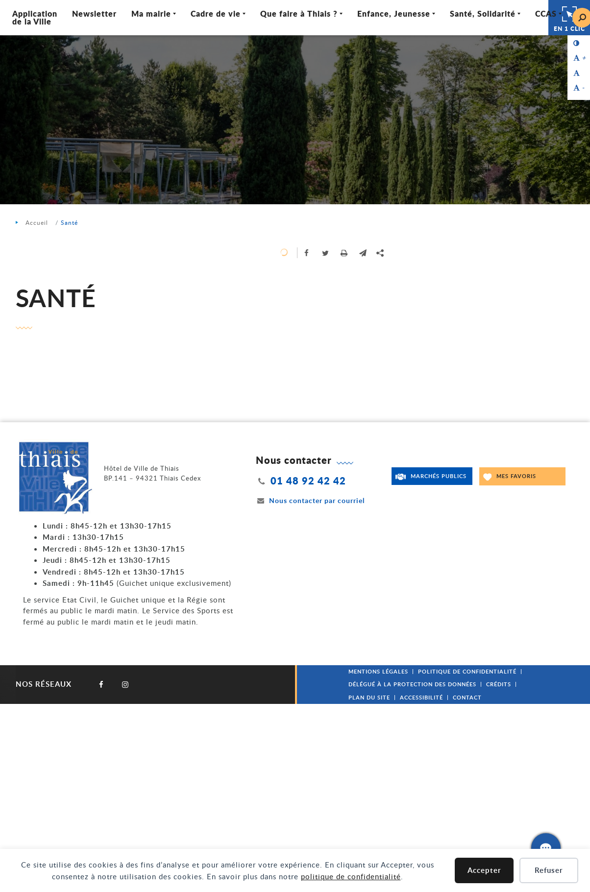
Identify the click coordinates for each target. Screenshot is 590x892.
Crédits (498, 684)
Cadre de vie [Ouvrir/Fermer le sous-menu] (216, 13)
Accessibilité (421, 697)
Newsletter (94, 13)
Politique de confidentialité (467, 671)
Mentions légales (378, 671)
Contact (467, 697)
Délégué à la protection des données (412, 684)
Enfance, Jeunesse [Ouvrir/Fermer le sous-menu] (393, 13)
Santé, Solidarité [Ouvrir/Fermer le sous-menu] (483, 13)
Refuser (549, 870)
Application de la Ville (34, 17)
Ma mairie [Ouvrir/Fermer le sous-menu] (151, 13)
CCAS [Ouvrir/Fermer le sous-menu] (546, 13)
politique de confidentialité (351, 876)
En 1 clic (569, 17)
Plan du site (369, 697)
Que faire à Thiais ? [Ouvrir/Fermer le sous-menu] (299, 13)
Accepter (484, 870)
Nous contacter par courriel (310, 500)
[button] (362, 253)
